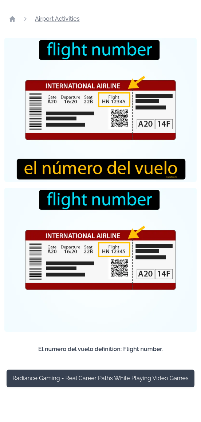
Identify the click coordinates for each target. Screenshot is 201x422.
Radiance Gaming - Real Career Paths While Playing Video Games (100, 378)
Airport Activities (57, 18)
